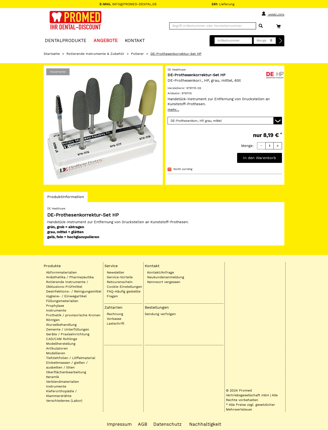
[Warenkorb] (279, 26)
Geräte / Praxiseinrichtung (67, 334)
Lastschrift (115, 323)
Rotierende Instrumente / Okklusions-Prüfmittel (67, 284)
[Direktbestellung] (280, 41)
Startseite (52, 54)
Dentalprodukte (65, 40)
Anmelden (272, 13)
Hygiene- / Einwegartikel (66, 296)
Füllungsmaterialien (62, 301)
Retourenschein (120, 282)
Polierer (137, 54)
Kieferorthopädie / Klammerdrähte (61, 393)
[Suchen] (260, 26)
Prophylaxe (55, 305)
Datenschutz (167, 424)
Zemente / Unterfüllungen (67, 329)
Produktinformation (65, 198)
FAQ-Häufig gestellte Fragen (124, 293)
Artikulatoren (57, 348)
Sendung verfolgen (160, 314)
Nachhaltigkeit (205, 424)
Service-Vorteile (120, 277)
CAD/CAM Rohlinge (61, 339)
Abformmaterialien (61, 272)
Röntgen (53, 320)
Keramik (52, 377)
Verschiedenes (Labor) (64, 400)
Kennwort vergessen (163, 282)
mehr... (173, 110)
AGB (142, 424)
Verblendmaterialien (62, 381)
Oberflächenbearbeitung (66, 372)
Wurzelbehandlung (61, 324)
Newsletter (115, 272)
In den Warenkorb (259, 158)
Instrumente (56, 310)
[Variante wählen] (225, 120)
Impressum (119, 424)
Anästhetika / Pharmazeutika (70, 277)
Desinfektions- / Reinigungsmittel (73, 291)
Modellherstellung (60, 343)
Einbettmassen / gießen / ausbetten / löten (67, 365)
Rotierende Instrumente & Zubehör (95, 54)
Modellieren (55, 353)
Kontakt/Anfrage (160, 272)
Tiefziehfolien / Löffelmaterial (70, 358)
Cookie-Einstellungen (124, 286)
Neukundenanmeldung (165, 277)
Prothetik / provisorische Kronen (73, 315)
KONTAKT (135, 40)
